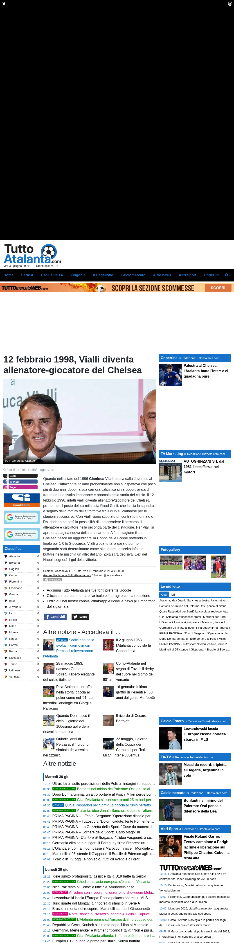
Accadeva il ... (64, 614)
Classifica (13, 592)
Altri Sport (169, 872)
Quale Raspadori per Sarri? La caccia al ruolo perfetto (101, 848)
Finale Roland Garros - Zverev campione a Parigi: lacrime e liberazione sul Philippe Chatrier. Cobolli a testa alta (207, 890)
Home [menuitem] (9, 318)
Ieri (173, 637)
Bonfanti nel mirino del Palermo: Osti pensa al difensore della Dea (117, 832)
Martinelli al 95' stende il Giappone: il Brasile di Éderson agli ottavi (104, 897)
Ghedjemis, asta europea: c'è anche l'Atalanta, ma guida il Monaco (118, 925)
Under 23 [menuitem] (211, 318)
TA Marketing (172, 497)
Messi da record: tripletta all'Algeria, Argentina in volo (205, 813)
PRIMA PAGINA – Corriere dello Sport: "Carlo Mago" (94, 875)
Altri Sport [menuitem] (187, 318)
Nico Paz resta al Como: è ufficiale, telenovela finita (93, 930)
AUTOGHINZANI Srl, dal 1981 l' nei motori (204, 509)
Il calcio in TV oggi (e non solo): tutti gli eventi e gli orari (96, 902)
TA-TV (166, 800)
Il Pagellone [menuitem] (103, 318)
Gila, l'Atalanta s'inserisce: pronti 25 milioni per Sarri (106, 843)
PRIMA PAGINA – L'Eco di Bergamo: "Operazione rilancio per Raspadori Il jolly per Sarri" (123, 859)
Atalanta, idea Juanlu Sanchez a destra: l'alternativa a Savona (114, 853)
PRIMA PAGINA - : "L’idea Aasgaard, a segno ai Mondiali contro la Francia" (128, 880)
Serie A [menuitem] (27, 318)
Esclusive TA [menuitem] (52, 318)
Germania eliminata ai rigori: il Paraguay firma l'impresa (96, 886)
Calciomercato (173, 836)
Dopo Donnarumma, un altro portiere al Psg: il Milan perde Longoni (105, 837)
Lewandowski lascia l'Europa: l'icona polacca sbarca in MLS (100, 941)
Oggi (164, 637)
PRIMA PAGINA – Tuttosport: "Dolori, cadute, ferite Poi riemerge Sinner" (109, 864)
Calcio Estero (172, 764)
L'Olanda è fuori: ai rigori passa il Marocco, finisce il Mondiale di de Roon (110, 891)
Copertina (169, 401)
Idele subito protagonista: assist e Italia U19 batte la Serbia (99, 919)
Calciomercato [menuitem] (133, 318)
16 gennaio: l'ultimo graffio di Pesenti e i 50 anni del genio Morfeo (134, 735)
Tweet (80, 660)
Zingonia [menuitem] (78, 318)
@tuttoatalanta (113, 618)
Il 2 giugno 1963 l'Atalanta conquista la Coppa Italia (133, 688)
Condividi (55, 660)
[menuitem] (226, 318)
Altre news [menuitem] (162, 318)
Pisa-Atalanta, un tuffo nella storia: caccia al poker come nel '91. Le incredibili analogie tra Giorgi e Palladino (67, 740)
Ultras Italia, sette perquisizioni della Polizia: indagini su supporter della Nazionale (117, 826)
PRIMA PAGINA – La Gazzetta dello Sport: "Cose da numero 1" (103, 870)
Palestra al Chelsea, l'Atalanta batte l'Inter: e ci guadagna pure (206, 414)
